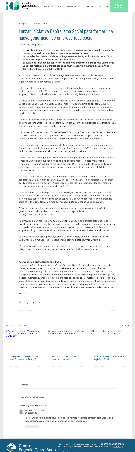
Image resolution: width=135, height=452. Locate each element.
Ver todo (125, 325)
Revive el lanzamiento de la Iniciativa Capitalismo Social (109, 358)
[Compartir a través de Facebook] (20, 302)
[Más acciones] (114, 23)
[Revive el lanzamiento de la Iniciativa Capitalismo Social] (110, 341)
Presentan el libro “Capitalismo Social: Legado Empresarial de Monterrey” (24, 358)
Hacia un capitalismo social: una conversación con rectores (64, 358)
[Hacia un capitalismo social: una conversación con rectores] (67, 341)
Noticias (22, 293)
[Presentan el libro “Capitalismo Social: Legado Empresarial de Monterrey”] (25, 341)
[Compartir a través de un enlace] (39, 302)
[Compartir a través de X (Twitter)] (26, 302)
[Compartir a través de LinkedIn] (33, 302)
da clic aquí (118, 447)
